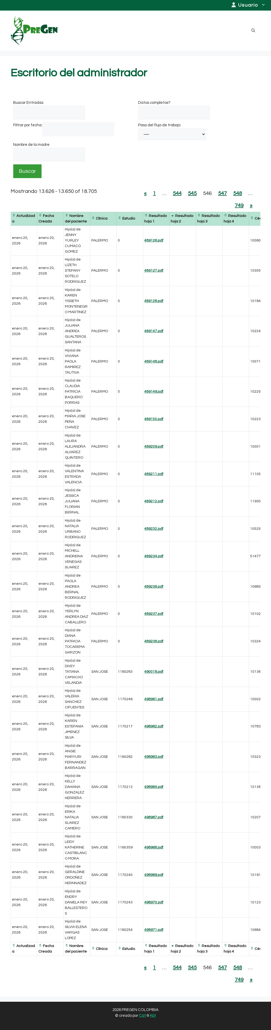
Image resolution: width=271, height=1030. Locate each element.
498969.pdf (153, 875)
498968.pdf (153, 847)
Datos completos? (154, 103)
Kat (153, 1016)
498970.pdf (153, 902)
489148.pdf (153, 361)
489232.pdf (153, 529)
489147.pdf (153, 331)
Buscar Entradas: (28, 103)
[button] (253, 31)
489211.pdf (153, 474)
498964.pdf (153, 787)
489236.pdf (153, 586)
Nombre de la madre (31, 145)
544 (177, 193)
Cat (142, 1016)
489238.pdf (153, 641)
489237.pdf (153, 614)
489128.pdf (153, 301)
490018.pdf (153, 672)
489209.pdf (153, 446)
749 (239, 205)
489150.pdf (153, 419)
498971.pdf (153, 930)
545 (192, 193)
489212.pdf (153, 501)
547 (222, 193)
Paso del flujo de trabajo (159, 125)
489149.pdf (153, 391)
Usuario (251, 5)
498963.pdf (153, 757)
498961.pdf (153, 699)
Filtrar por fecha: (27, 125)
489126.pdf (153, 240)
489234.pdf (153, 556)
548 (237, 193)
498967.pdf (153, 817)
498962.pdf (153, 726)
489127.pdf (153, 270)
